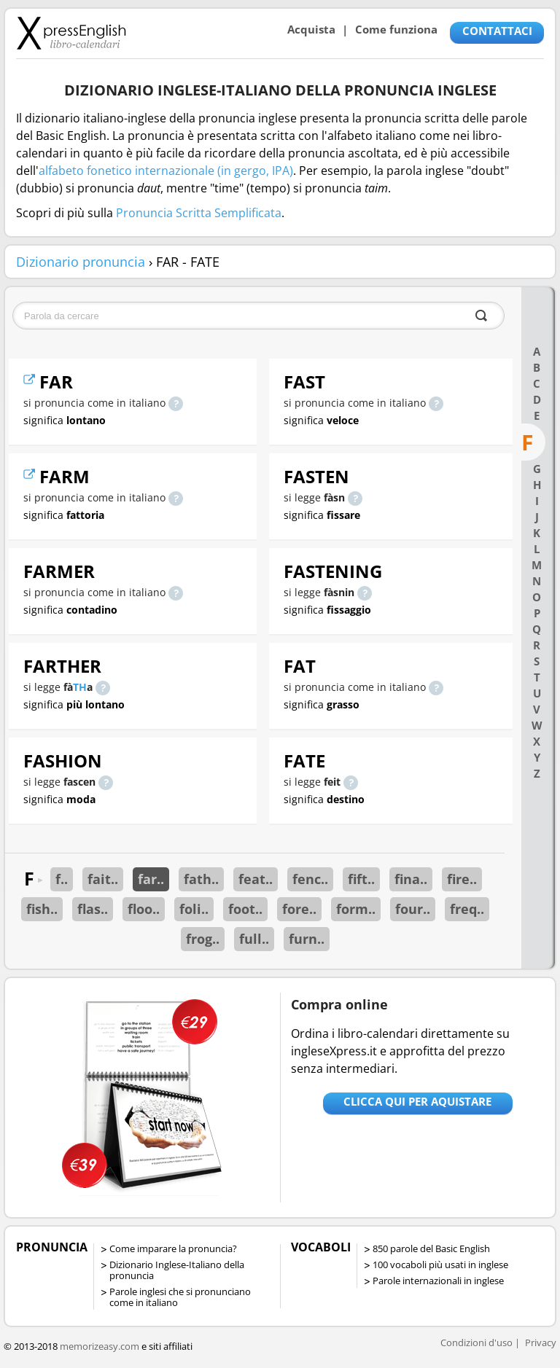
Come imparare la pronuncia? (173, 1248)
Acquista (311, 29)
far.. (151, 879)
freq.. (467, 909)
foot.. (245, 909)
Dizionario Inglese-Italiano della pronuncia (176, 1270)
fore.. (299, 909)
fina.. (410, 879)
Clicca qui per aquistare (417, 1101)
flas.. (92, 909)
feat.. (255, 879)
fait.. (103, 879)
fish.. (42, 909)
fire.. (462, 879)
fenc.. (310, 879)
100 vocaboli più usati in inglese (440, 1264)
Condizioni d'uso (476, 1342)
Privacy (540, 1342)
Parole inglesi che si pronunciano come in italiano (180, 1297)
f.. (61, 879)
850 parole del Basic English (431, 1248)
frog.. (202, 938)
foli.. (194, 909)
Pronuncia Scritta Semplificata (198, 213)
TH (80, 687)
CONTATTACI (497, 30)
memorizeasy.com (99, 1346)
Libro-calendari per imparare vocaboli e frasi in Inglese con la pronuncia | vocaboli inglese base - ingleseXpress (71, 33)
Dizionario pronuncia (80, 261)
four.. (412, 909)
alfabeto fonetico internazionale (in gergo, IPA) (166, 171)
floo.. (144, 909)
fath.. (201, 879)
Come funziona (396, 29)
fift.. (361, 879)
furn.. (306, 938)
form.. (356, 909)
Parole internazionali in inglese (438, 1280)
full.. (254, 938)
